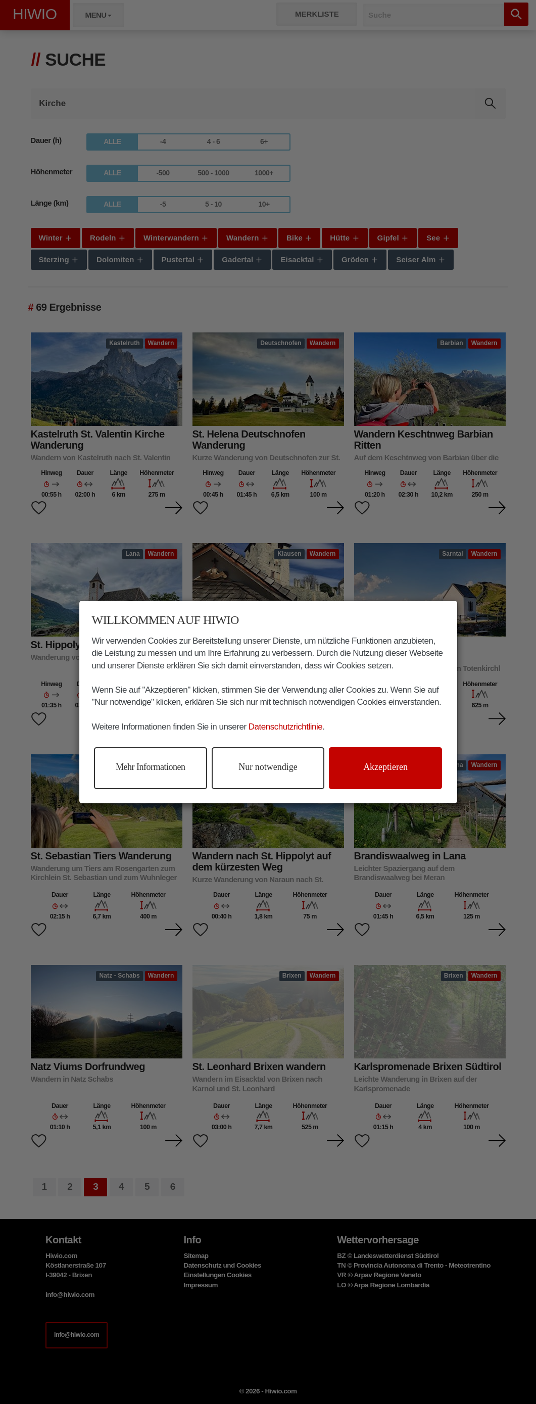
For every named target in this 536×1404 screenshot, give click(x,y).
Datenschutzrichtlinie (285, 727)
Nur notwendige (267, 767)
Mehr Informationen (150, 767)
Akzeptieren (385, 767)
